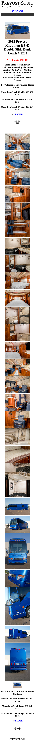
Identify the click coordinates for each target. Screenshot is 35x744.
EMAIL (19, 114)
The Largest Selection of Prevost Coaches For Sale (17, 8)
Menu (17, 15)
